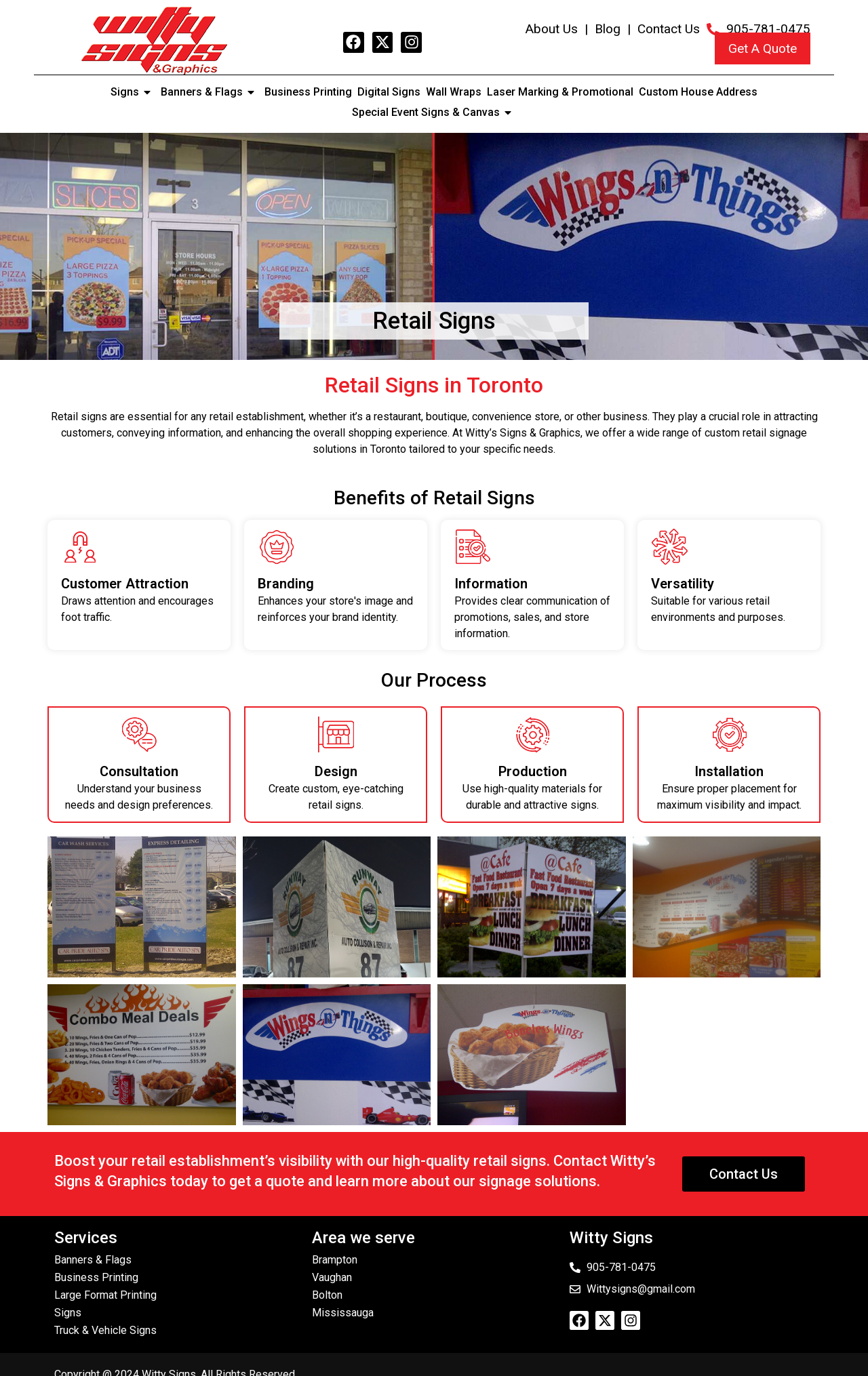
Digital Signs (388, 91)
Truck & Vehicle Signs (105, 1330)
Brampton (334, 1259)
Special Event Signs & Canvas (434, 112)
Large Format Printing (105, 1295)
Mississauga (343, 1312)
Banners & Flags (210, 92)
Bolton (327, 1295)
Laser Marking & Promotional (560, 91)
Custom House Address (698, 91)
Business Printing (308, 91)
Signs (133, 92)
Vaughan (332, 1277)
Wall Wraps (453, 91)
